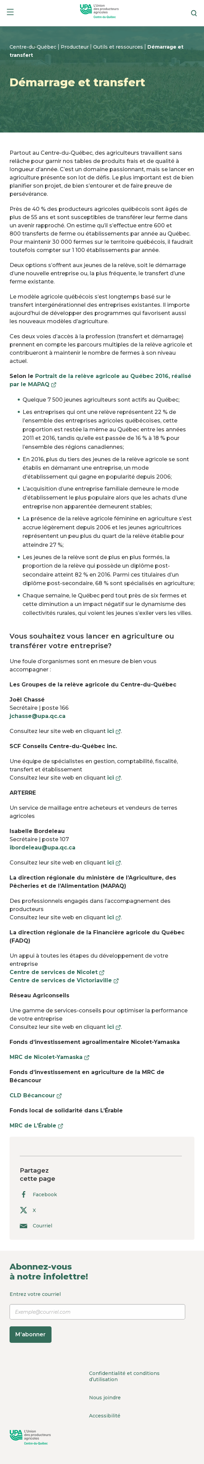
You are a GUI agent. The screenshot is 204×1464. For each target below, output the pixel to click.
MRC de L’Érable (36, 1125)
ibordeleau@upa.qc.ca (42, 847)
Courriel (36, 1225)
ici (114, 731)
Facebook (38, 1194)
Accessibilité (104, 1416)
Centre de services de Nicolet (57, 972)
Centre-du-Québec (34, 47)
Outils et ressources (118, 47)
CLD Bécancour (36, 1095)
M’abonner (30, 1334)
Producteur (75, 47)
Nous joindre (105, 1397)
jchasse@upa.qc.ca (37, 716)
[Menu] (10, 13)
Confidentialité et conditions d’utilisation (124, 1376)
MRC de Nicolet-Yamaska (49, 1057)
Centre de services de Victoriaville (64, 980)
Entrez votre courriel (97, 1317)
